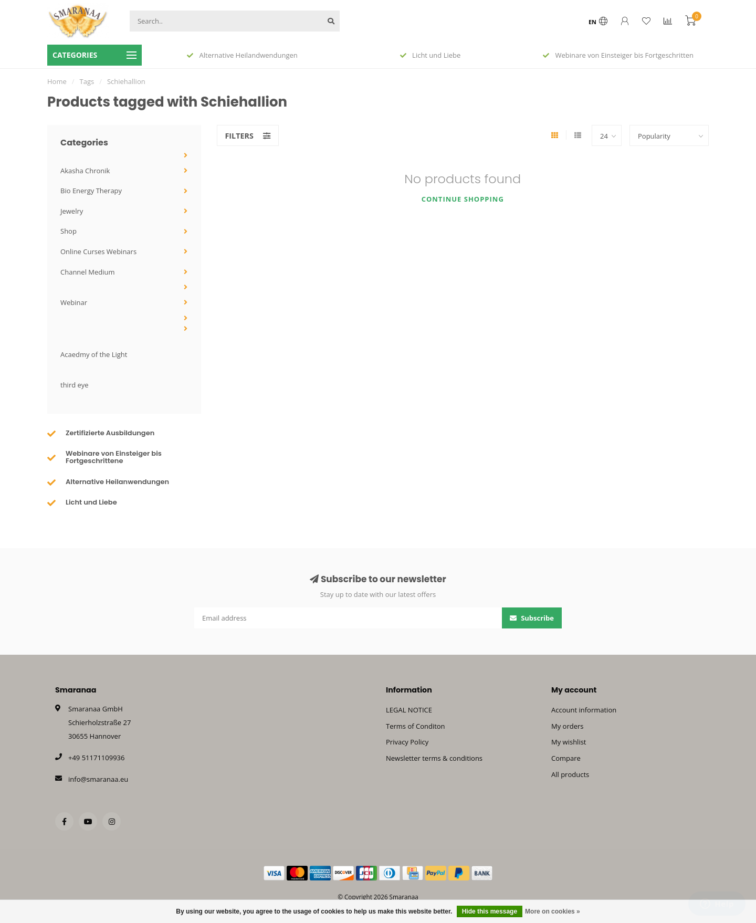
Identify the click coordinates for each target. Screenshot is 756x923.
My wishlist (568, 742)
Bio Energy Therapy (91, 190)
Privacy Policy (407, 742)
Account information (583, 710)
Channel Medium (87, 272)
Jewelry (71, 211)
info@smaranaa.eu (98, 779)
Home (57, 81)
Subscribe (532, 618)
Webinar (73, 302)
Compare (566, 758)
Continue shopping (463, 199)
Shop (68, 231)
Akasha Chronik (85, 170)
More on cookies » (552, 911)
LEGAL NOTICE (409, 710)
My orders (567, 726)
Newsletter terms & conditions (434, 758)
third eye (74, 385)
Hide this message (489, 911)
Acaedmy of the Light (93, 354)
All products (570, 774)
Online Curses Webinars (98, 251)
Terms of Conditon (415, 726)
